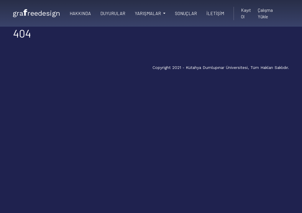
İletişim (215, 13)
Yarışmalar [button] (148, 13)
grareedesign (36, 12)
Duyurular (112, 13)
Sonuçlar (186, 13)
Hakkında (80, 13)
